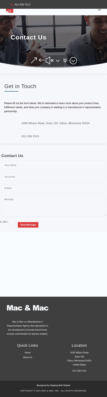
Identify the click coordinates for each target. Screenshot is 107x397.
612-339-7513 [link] (79, 371)
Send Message (28, 225)
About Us (27, 357)
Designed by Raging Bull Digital (53, 385)
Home (28, 352)
